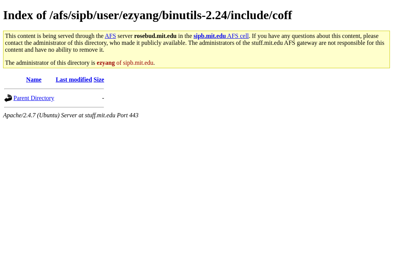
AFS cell (221, 36)
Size (99, 79)
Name (33, 79)
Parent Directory (33, 98)
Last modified (74, 79)
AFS (110, 36)
